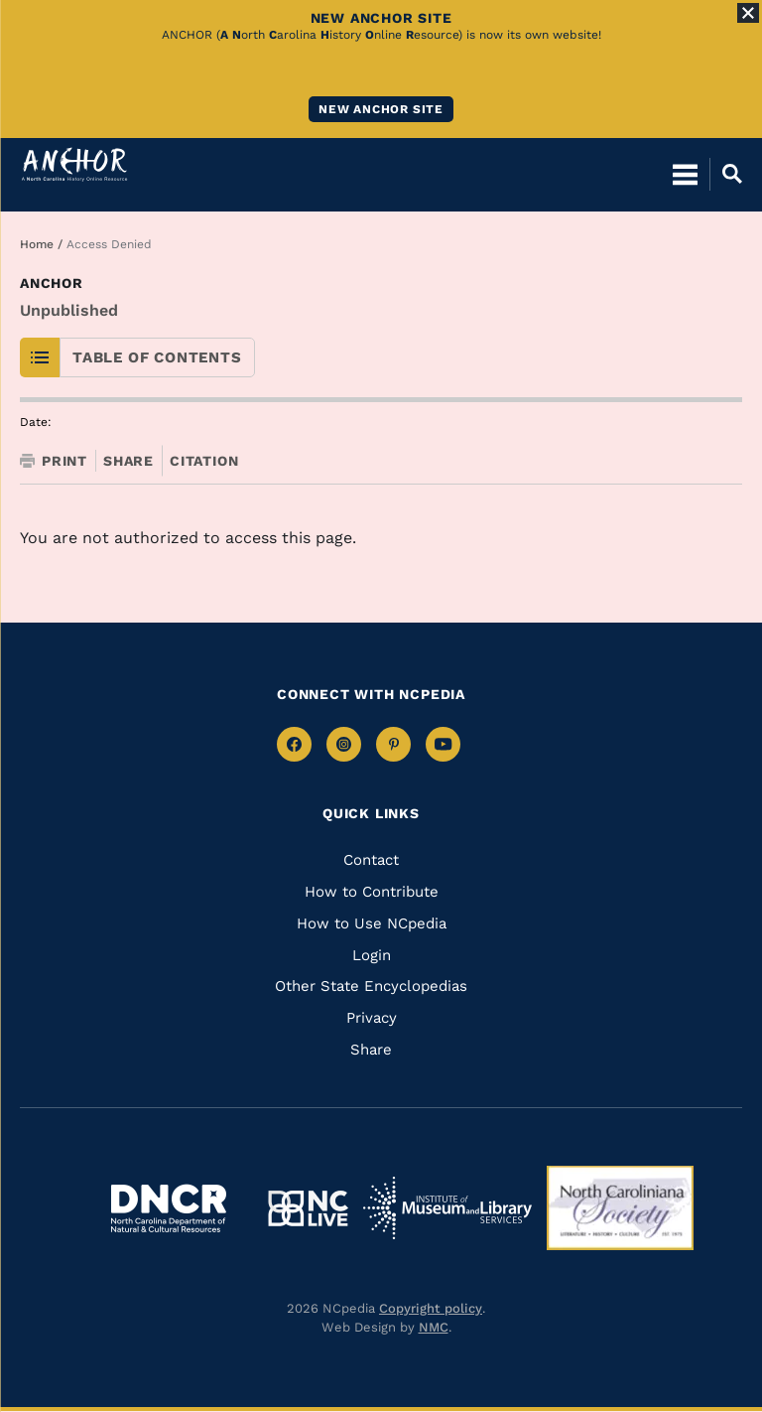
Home (37, 244)
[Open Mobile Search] (725, 174)
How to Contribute (372, 892)
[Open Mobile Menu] (685, 174)
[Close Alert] (748, 13)
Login (371, 955)
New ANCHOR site (381, 109)
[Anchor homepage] (74, 164)
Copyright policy (430, 1308)
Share (128, 461)
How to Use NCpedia (371, 923)
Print (53, 461)
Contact (371, 860)
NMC (433, 1327)
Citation (204, 461)
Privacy (371, 1018)
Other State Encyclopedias (371, 986)
